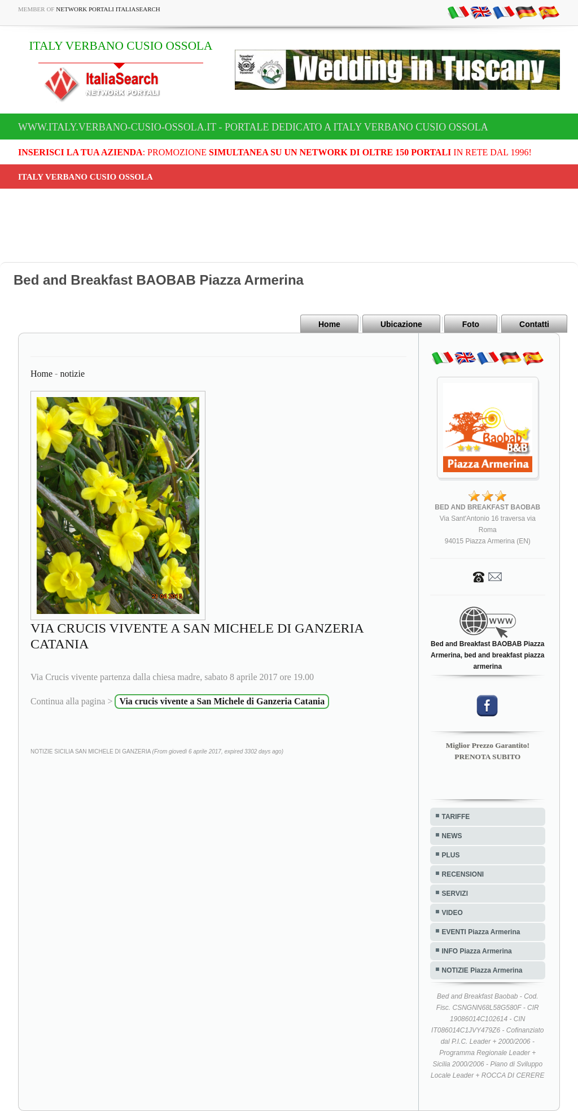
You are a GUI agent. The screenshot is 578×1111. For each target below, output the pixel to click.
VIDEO (452, 913)
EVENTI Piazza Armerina (481, 932)
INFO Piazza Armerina (477, 951)
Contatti (534, 324)
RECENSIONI (463, 874)
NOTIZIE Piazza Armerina (482, 970)
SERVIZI (455, 893)
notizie (72, 373)
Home (329, 324)
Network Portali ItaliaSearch (108, 9)
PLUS (451, 855)
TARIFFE (456, 817)
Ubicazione (401, 324)
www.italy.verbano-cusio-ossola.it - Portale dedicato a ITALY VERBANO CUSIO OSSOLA (253, 127)
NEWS (452, 836)
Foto (470, 324)
